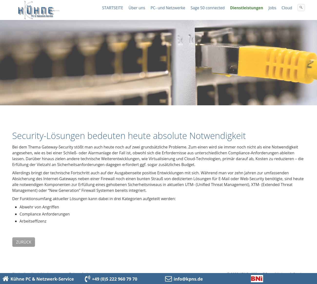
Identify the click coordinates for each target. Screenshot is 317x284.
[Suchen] (301, 7)
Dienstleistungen (246, 7)
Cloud (287, 7)
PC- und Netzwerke (167, 7)
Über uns (137, 7)
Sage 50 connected (208, 7)
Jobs (272, 7)
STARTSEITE (112, 7)
